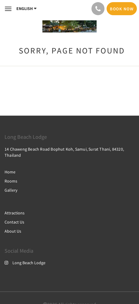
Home (10, 172)
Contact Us (14, 222)
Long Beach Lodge (25, 262)
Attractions (15, 213)
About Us (13, 231)
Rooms (11, 181)
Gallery (11, 190)
